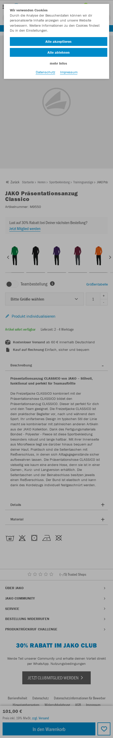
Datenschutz (45, 72)
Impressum (68, 72)
